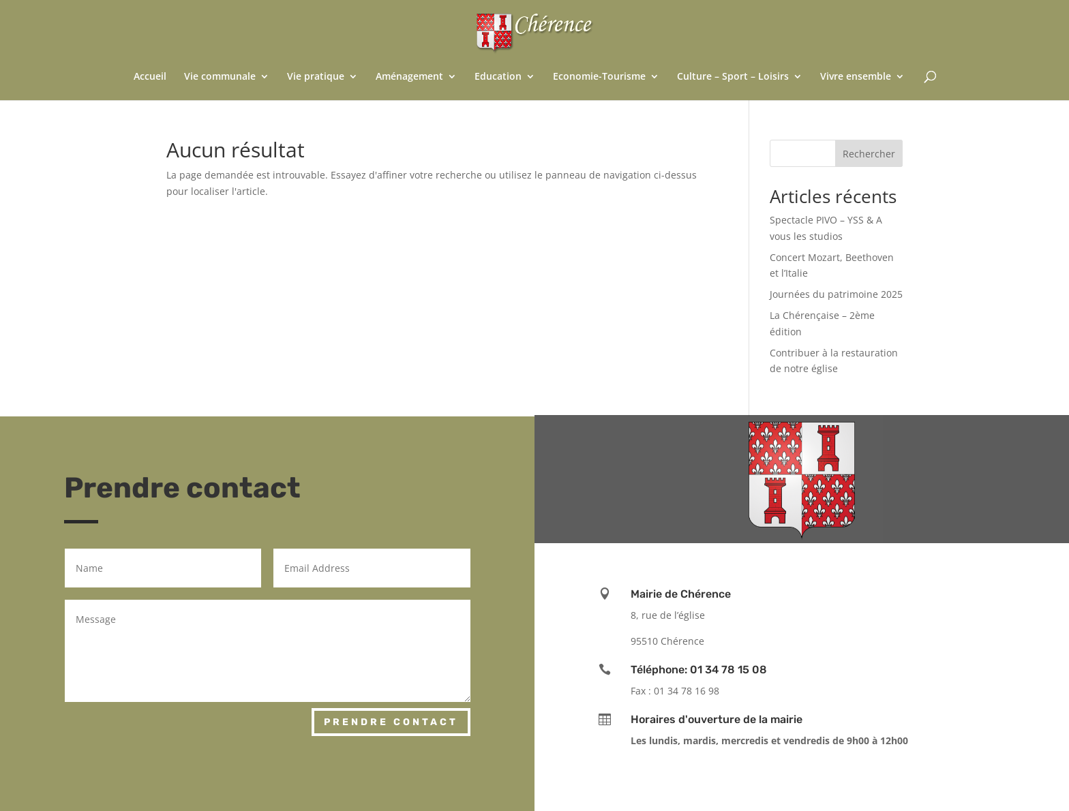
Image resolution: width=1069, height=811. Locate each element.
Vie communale (220, 77)
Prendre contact (391, 722)
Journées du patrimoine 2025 (836, 294)
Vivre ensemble (855, 77)
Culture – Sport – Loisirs (733, 77)
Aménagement (409, 77)
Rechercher (869, 153)
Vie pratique (315, 77)
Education (498, 77)
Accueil (150, 77)
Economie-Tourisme (599, 77)
